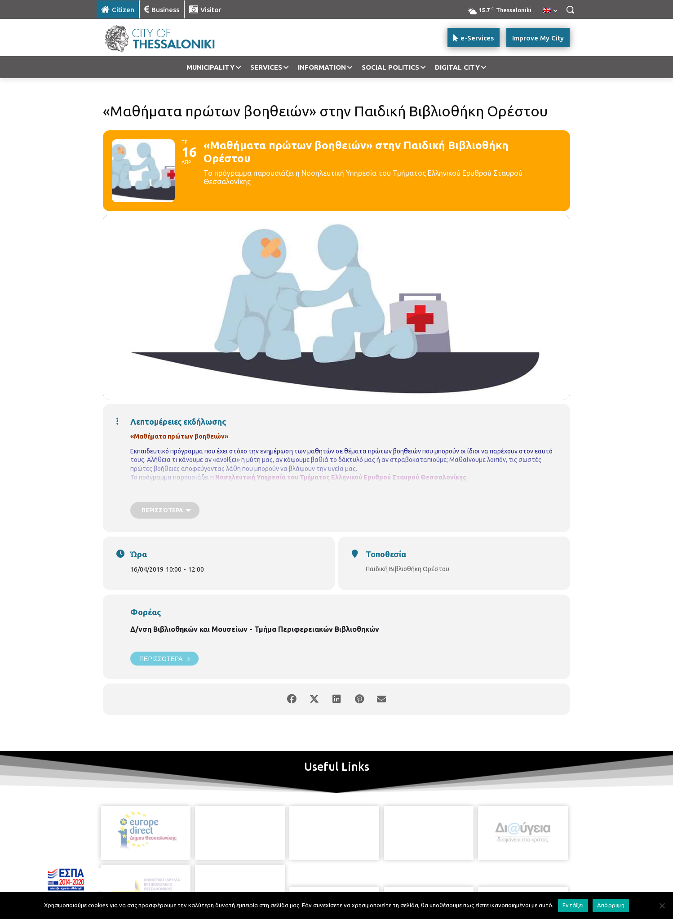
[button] (570, 9)
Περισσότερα (164, 658)
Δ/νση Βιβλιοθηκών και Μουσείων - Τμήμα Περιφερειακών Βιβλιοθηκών (254, 629)
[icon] (367, 873)
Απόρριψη (610, 905)
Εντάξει (573, 905)
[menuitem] (549, 11)
